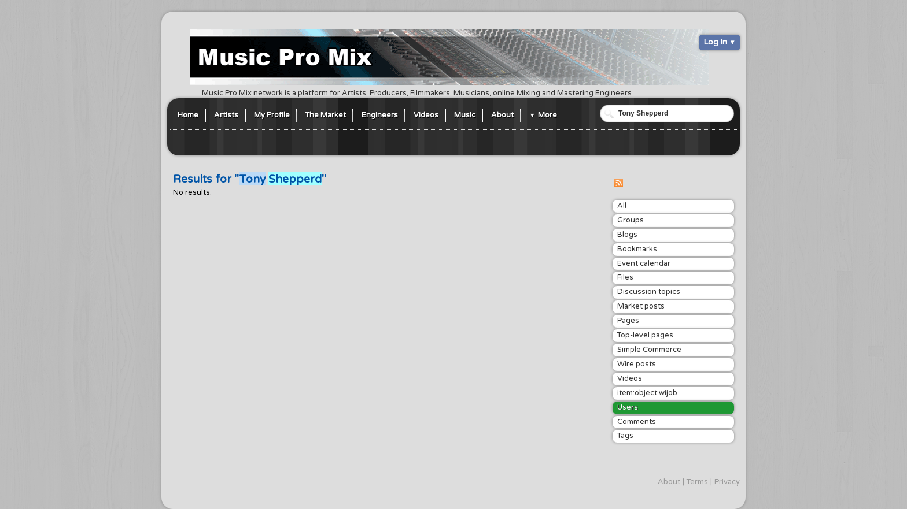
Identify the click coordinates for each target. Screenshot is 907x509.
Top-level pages (645, 335)
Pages (628, 320)
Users (627, 407)
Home (188, 115)
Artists (226, 115)
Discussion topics (648, 291)
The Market (325, 115)
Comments (636, 421)
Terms (697, 481)
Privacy (727, 481)
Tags (625, 435)
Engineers (380, 115)
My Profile (272, 115)
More (547, 115)
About (502, 115)
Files (625, 277)
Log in (715, 42)
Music (464, 115)
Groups (630, 220)
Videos (426, 115)
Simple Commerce (649, 349)
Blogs (627, 234)
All (621, 205)
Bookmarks (637, 249)
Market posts (641, 306)
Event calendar (643, 263)
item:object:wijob (647, 392)
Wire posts (636, 364)
